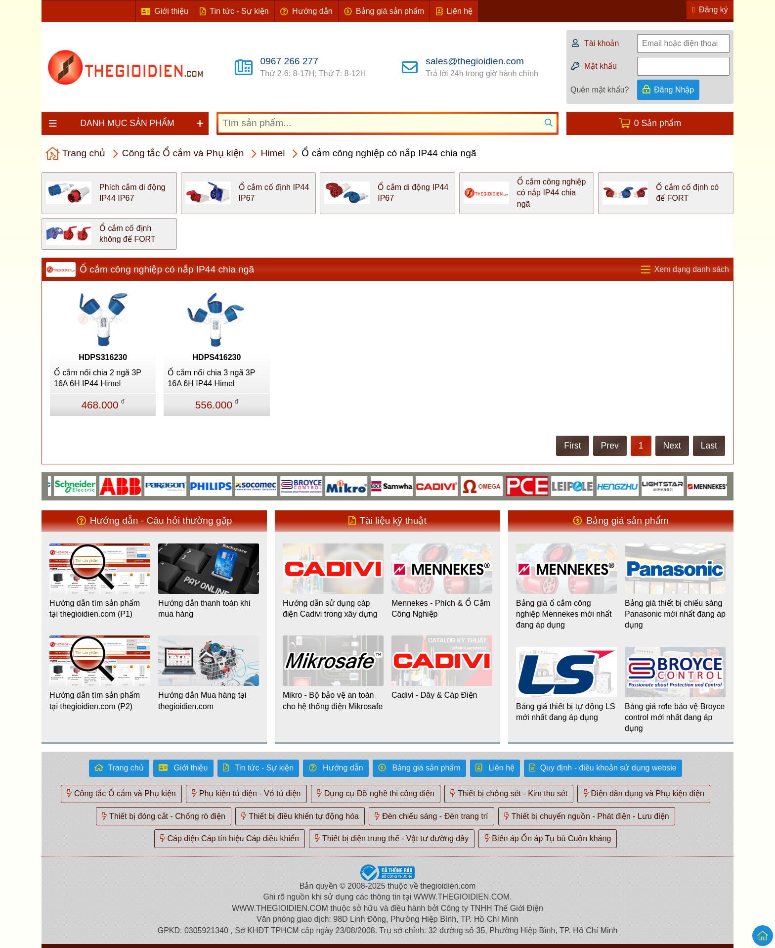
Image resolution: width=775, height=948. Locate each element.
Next (672, 446)
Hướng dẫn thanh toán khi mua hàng (204, 608)
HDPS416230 (217, 357)
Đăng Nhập (674, 90)
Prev (610, 446)
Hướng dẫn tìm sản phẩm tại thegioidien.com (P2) (94, 700)
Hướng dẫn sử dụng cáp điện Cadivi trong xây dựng (330, 608)
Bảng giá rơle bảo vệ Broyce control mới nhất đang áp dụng (675, 717)
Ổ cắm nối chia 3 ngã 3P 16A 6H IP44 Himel (211, 378)
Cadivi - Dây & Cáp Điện (434, 695)
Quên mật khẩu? (599, 90)
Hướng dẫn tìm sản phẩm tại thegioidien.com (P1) (94, 608)
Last (709, 446)
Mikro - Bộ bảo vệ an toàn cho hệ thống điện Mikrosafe (333, 700)
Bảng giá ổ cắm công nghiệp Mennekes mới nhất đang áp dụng (563, 614)
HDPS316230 (103, 357)
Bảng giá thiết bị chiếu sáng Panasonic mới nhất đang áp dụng (675, 614)
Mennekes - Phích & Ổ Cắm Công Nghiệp (440, 608)
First (572, 446)
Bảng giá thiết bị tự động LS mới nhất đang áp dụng (565, 712)
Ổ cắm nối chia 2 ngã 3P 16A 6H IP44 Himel (97, 378)
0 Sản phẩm (657, 123)
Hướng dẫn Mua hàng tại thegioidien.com (202, 700)
